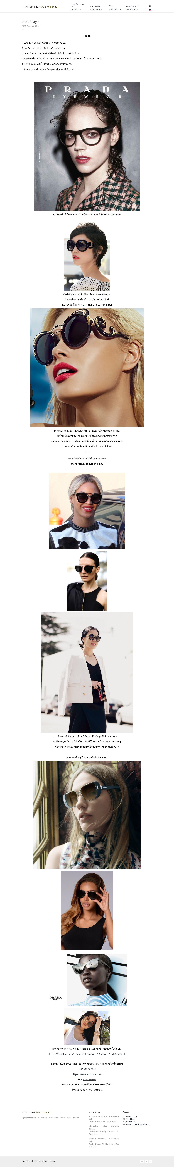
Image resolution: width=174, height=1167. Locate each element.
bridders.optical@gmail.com (137, 1124)
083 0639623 (131, 1116)
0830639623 (89, 1079)
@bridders (90, 1068)
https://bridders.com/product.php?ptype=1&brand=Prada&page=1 (87, 1054)
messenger (130, 1121)
